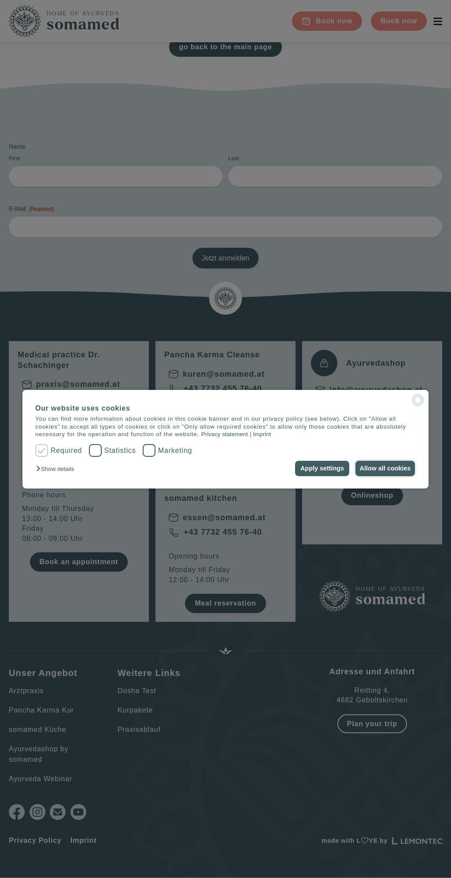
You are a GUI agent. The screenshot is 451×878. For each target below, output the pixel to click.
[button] (57, 469)
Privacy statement (224, 434)
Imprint (262, 434)
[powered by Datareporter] (418, 400)
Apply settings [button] (319, 468)
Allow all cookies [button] (384, 468)
